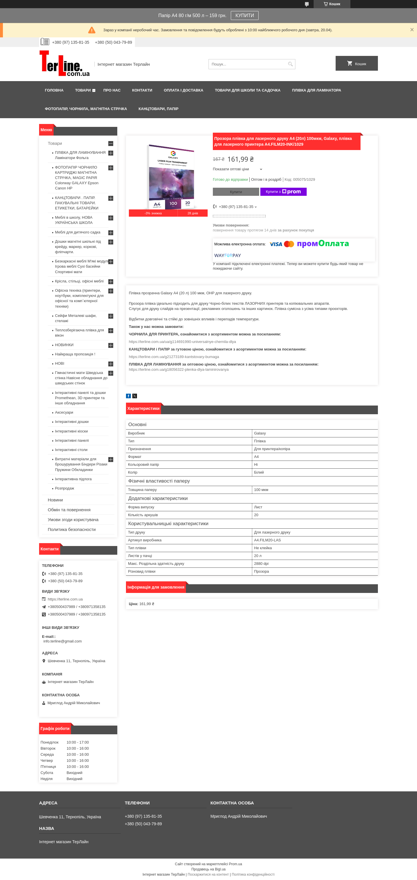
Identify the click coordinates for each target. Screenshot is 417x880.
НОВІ (59, 363)
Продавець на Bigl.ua (208, 869)
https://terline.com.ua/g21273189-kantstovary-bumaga (174, 357)
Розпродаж (64, 488)
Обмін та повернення (69, 509)
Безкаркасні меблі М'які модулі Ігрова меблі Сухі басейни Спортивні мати (82, 266)
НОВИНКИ (64, 345)
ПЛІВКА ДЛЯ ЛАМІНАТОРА (316, 90)
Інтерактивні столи (71, 450)
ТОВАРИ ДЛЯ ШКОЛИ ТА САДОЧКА (248, 90)
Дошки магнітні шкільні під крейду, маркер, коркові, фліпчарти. (78, 246)
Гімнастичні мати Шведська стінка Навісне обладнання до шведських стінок (81, 377)
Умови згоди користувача (73, 519)
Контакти (142, 90)
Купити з (283, 191)
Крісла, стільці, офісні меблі (79, 281)
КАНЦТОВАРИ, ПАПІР (159, 109)
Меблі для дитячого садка (77, 232)
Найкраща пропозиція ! (75, 354)
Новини (55, 499)
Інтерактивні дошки (72, 421)
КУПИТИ (244, 15)
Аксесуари (64, 412)
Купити (236, 192)
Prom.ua (235, 864)
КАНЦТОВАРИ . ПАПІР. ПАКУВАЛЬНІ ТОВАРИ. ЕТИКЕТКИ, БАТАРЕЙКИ (76, 203)
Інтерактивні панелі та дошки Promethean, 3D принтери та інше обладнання (80, 397)
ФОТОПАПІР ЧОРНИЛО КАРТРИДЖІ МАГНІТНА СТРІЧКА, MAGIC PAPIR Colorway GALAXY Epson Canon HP (76, 178)
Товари (83, 90)
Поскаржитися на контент (208, 874)
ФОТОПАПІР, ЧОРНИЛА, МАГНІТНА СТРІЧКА (86, 109)
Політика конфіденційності (253, 874)
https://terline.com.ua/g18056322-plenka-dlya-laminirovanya (179, 369)
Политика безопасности (72, 529)
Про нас (111, 90)
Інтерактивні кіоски (71, 431)
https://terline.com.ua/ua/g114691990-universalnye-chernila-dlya (182, 341)
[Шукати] (290, 64)
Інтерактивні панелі (72, 440)
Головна (54, 90)
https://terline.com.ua (65, 599)
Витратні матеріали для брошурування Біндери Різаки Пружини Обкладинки (81, 464)
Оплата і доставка (183, 90)
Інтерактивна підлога (73, 479)
